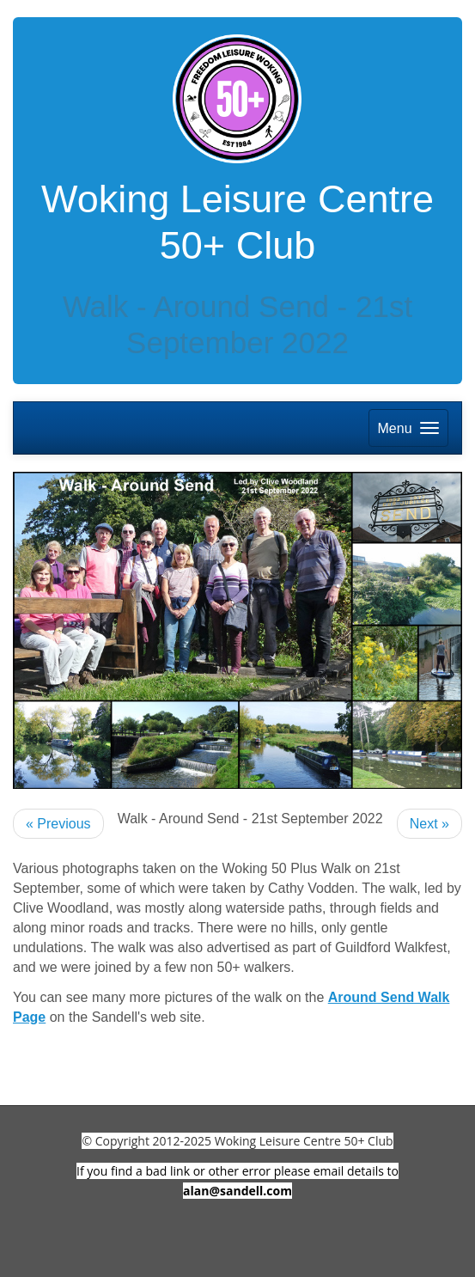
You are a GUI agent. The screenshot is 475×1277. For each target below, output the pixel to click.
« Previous (58, 823)
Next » (429, 823)
